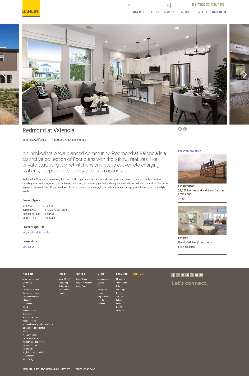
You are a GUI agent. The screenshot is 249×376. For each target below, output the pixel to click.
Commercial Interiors (31, 293)
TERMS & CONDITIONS (85, 369)
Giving (25, 307)
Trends (101, 300)
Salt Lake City (121, 296)
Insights (101, 293)
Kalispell (119, 300)
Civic (24, 286)
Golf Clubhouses (29, 310)
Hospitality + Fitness (31, 317)
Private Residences (30, 338)
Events (100, 286)
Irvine (118, 286)
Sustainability (28, 356)
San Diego (120, 289)
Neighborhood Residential (36, 232)
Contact (201, 12)
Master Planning (29, 321)
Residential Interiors (31, 345)
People (154, 12)
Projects (138, 12)
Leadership (63, 283)
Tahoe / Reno (121, 283)
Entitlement (27, 303)
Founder (62, 293)
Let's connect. (189, 283)
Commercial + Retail (30, 289)
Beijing (119, 307)
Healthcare (27, 314)
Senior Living (28, 349)
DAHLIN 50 (219, 12)
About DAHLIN (64, 279)
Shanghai (120, 310)
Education (26, 300)
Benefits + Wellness (84, 283)
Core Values (64, 289)
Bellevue (119, 293)
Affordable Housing (30, 279)
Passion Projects (29, 335)
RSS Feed (101, 303)
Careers (170, 12)
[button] (4, 74)
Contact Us (28, 246)
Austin (118, 303)
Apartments (27, 283)
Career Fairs (81, 286)
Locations (122, 274)
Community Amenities (31, 296)
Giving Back (64, 286)
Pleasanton (121, 279)
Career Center (81, 279)
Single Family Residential (33, 352)
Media (185, 12)
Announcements (104, 279)
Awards (101, 283)
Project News (103, 296)
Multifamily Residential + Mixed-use (37, 324)
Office (24, 331)
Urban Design (28, 359)
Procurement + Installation (33, 342)
